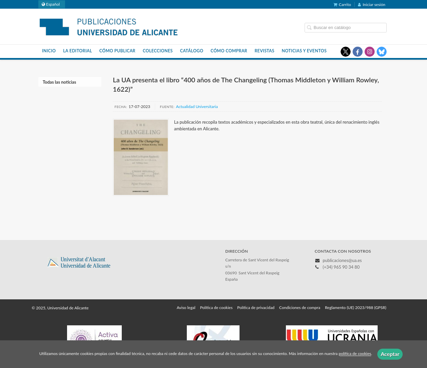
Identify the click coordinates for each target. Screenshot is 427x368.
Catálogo (191, 50)
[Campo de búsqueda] (346, 27)
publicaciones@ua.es (342, 260)
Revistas (264, 50)
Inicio (49, 50)
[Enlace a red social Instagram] (370, 52)
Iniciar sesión (371, 4)
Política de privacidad (256, 307)
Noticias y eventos (304, 50)
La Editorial (77, 50)
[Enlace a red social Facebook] (358, 52)
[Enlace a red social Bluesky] (382, 52)
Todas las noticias (59, 82)
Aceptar (390, 354)
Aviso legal (186, 307)
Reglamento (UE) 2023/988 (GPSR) (355, 307)
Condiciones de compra (299, 307)
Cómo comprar (228, 50)
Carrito (342, 4)
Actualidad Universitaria (197, 106)
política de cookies (355, 353)
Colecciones (158, 50)
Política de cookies (216, 307)
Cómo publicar (117, 50)
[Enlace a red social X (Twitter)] (346, 52)
